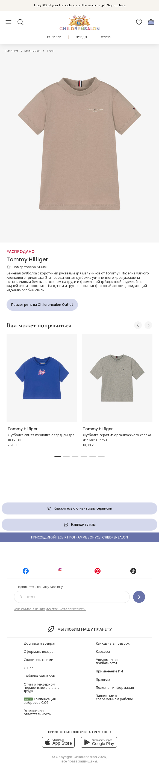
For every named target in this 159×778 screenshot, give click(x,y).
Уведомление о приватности (109, 661)
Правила (103, 679)
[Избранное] (139, 22)
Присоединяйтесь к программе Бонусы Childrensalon (79, 537)
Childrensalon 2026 (89, 757)
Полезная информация (115, 687)
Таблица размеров (39, 676)
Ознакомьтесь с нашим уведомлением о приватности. (50, 609)
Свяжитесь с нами (38, 659)
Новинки (54, 37)
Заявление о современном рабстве (114, 697)
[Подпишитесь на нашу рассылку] (139, 597)
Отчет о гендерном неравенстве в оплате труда (42, 687)
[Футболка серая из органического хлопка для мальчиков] (117, 378)
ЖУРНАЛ (106, 37)
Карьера (103, 651)
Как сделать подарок (112, 643)
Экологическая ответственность (37, 712)
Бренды (81, 37)
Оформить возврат (39, 651)
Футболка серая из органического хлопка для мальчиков (117, 437)
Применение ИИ (109, 671)
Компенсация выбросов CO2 (40, 701)
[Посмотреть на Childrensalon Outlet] (42, 305)
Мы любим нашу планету (79, 629)
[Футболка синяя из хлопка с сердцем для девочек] (42, 378)
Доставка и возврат (39, 643)
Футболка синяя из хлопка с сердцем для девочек (41, 437)
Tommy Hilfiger (27, 259)
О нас (28, 668)
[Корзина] (151, 22)
